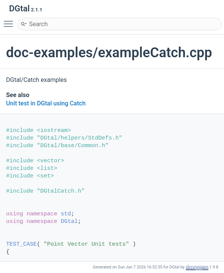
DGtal (69, 221)
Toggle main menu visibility (10, 20)
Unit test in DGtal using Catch (45, 103)
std (66, 214)
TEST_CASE (21, 244)
